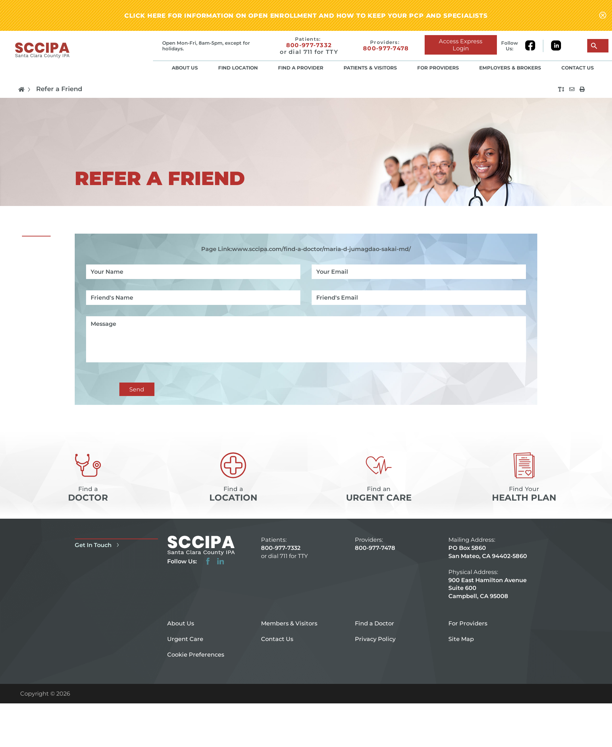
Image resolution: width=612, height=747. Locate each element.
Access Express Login (460, 45)
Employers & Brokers (510, 68)
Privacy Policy (375, 638)
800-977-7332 (309, 45)
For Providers (438, 68)
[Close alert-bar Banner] (602, 15)
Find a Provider (300, 68)
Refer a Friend (59, 89)
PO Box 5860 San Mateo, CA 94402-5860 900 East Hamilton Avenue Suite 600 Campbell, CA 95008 (487, 572)
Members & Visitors (289, 623)
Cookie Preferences (195, 654)
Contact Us (577, 68)
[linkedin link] (556, 46)
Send (136, 389)
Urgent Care (185, 638)
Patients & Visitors (370, 68)
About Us (185, 68)
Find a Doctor (374, 623)
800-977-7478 (386, 48)
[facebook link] (534, 46)
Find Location (238, 68)
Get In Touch (98, 544)
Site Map (461, 638)
